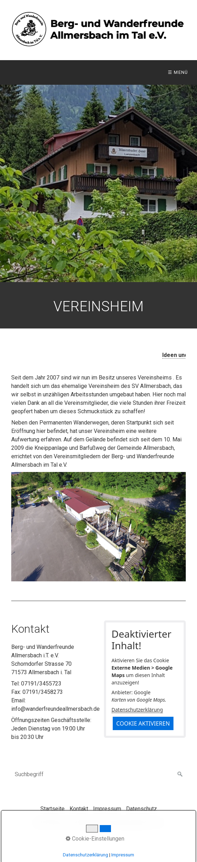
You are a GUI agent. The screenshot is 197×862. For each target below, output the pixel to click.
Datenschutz (141, 808)
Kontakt (79, 808)
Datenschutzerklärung (137, 709)
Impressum (107, 808)
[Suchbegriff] (98, 774)
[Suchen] (180, 774)
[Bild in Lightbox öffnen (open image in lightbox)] (98, 526)
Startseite (52, 808)
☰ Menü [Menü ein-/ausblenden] (178, 72)
